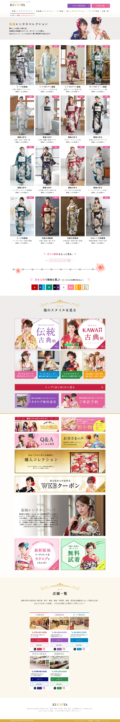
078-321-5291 (39, 632)
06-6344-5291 (59, 632)
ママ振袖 (59, 11)
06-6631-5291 (79, 632)
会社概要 (97, 721)
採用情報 (90, 721)
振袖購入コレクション (44, 11)
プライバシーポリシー (80, 721)
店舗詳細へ (37, 645)
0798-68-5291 (39, 671)
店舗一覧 (105, 11)
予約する (37, 640)
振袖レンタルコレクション (22, 11)
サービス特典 (94, 11)
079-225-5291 (59, 671)
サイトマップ (106, 721)
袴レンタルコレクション (75, 11)
